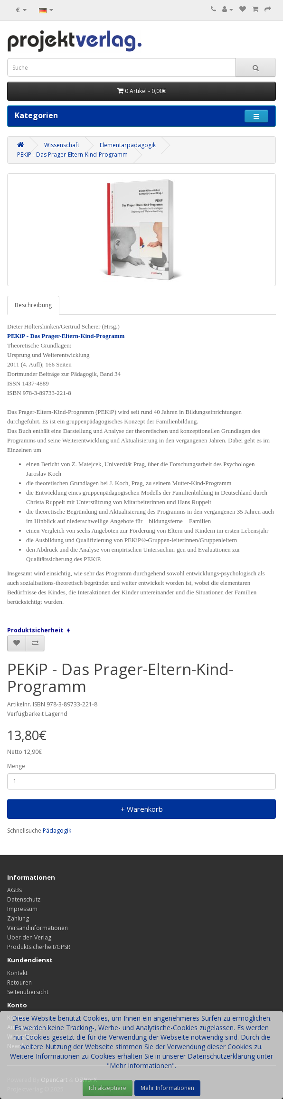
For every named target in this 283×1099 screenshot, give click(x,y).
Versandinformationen (37, 928)
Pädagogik (57, 831)
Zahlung (18, 918)
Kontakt (17, 973)
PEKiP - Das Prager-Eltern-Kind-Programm (72, 154)
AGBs (14, 890)
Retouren (19, 982)
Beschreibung (33, 305)
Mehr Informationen (167, 1088)
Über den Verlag (29, 937)
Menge (16, 766)
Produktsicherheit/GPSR (38, 947)
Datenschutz (23, 899)
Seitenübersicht (27, 992)
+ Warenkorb (142, 809)
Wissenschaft (61, 145)
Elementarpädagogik (128, 145)
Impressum (22, 909)
